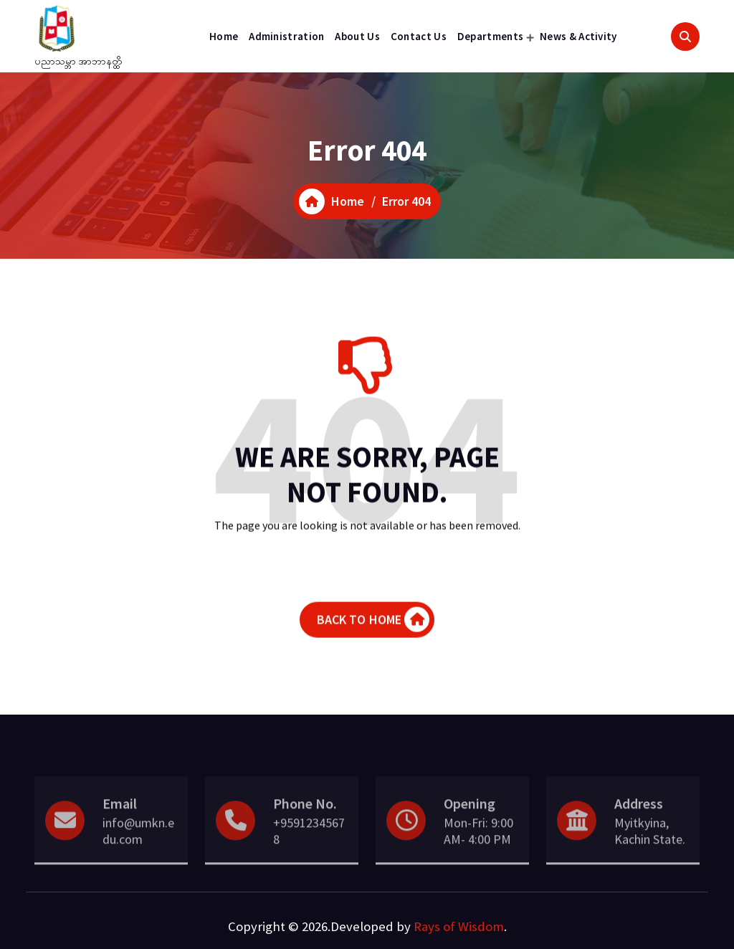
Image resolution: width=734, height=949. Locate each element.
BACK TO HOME (373, 626)
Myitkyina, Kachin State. (649, 854)
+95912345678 (309, 854)
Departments (490, 36)
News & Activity (578, 36)
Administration (286, 36)
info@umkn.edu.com (138, 854)
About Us (357, 36)
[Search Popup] (685, 36)
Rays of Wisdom (459, 926)
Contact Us (419, 36)
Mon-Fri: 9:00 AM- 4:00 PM (478, 854)
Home (223, 36)
